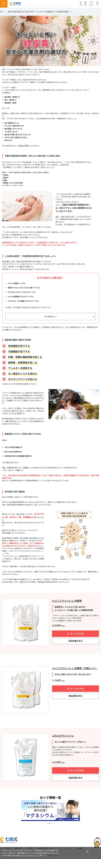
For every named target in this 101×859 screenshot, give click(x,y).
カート (97, 5)
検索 (81, 5)
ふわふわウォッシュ (63, 735)
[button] (47, 823)
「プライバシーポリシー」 (28, 855)
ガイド (85, 5)
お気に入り (91, 5)
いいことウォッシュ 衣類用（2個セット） (75, 668)
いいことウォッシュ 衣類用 (67, 600)
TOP (1, 12)
